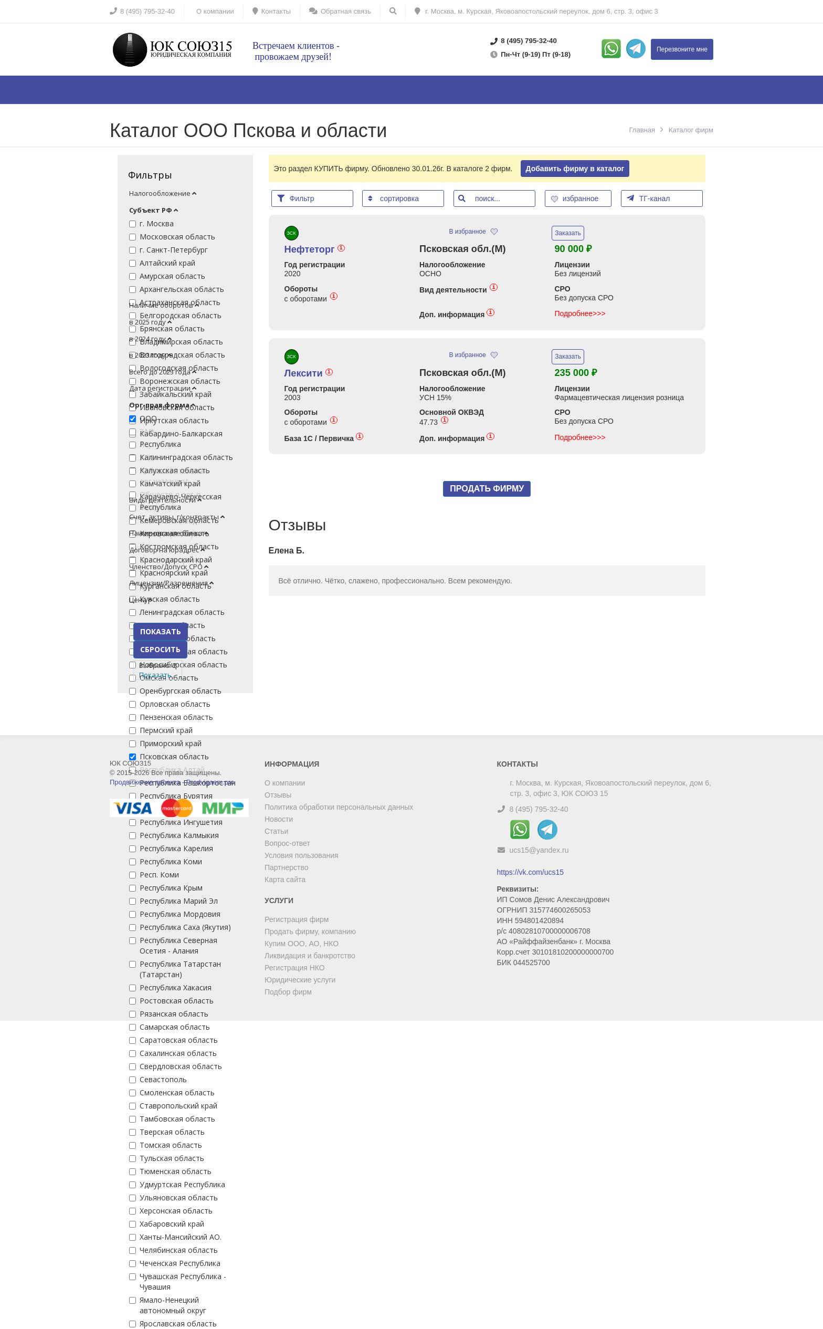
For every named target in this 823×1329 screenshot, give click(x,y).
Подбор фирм (288, 992)
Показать (155, 674)
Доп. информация (456, 314)
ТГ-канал (648, 198)
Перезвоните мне (682, 49)
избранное (576, 198)
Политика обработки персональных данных (339, 807)
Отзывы (278, 795)
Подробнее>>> (579, 313)
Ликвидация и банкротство (310, 955)
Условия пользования (302, 855)
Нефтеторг (314, 249)
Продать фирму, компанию (310, 931)
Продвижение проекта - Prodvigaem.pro (172, 782)
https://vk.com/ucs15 (530, 872)
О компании (285, 783)
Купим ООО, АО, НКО (302, 943)
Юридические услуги (300, 980)
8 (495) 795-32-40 (538, 809)
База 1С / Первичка (324, 438)
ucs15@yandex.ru (538, 850)
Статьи (276, 831)
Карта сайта (285, 879)
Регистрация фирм (297, 919)
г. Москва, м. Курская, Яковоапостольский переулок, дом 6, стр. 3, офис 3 (536, 11)
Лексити (308, 373)
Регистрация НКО (295, 968)
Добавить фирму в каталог (575, 168)
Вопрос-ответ (287, 843)
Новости (279, 819)
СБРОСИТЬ (160, 649)
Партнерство (287, 867)
